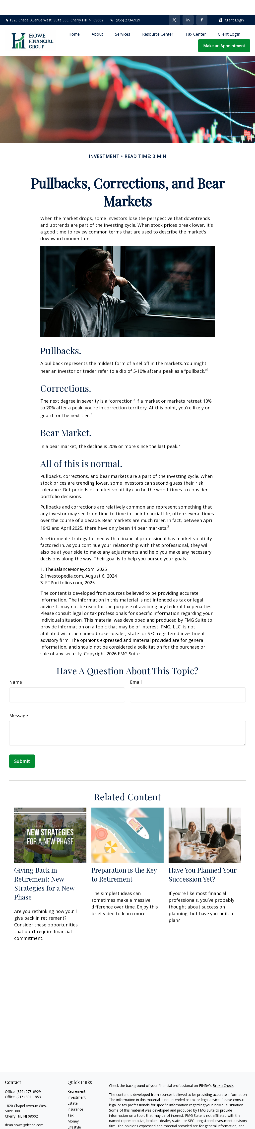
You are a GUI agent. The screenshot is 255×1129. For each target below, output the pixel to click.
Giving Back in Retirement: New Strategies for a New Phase (44, 868)
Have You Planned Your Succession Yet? (202, 859)
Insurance (75, 1094)
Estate (72, 1088)
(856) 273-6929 (125, 5)
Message (18, 700)
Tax (70, 1100)
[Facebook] (201, 5)
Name (15, 667)
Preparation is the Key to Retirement (124, 859)
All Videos (75, 1124)
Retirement (76, 1076)
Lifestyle (74, 1112)
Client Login (231, 5)
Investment (76, 1082)
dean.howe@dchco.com (24, 1110)
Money (73, 1106)
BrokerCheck (223, 1070)
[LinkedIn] (188, 5)
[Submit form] (22, 746)
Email (136, 667)
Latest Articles (78, 1118)
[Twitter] (174, 5)
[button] (74, 19)
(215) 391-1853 (28, 1081)
